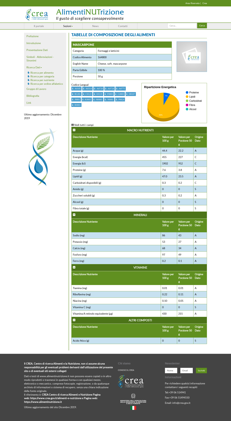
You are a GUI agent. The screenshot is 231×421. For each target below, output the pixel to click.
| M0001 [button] (98, 99)
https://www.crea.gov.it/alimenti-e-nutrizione (55, 398)
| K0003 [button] (87, 99)
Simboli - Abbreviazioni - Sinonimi (40, 58)
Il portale (39, 26)
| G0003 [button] (120, 94)
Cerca (202, 25)
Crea (204, 3)
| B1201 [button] (77, 94)
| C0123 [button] (88, 94)
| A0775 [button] (121, 88)
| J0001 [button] (76, 99)
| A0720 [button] (99, 88)
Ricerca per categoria (42, 76)
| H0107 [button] (131, 94)
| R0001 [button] (77, 105)
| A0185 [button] (77, 88)
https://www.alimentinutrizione (42, 402)
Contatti (123, 26)
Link (28, 102)
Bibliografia (32, 96)
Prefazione (32, 36)
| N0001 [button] (110, 99)
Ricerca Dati (34, 67)
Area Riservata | (193, 3)
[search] (182, 25)
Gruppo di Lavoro (36, 89)
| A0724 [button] (110, 88)
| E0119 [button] (98, 94)
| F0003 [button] (109, 94)
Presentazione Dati (37, 50)
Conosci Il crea (126, 370)
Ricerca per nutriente (42, 80)
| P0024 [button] (120, 99)
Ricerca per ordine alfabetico (46, 84)
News (95, 26)
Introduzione (33, 43)
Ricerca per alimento (42, 72)
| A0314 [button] (88, 88)
